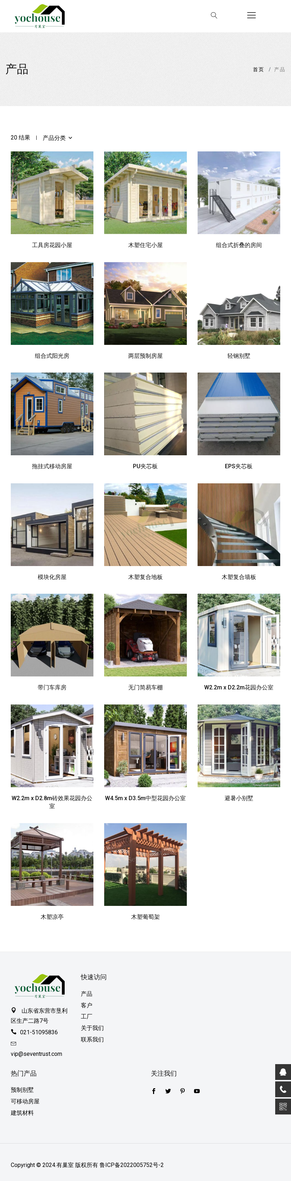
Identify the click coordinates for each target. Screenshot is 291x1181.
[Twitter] (154, 1092)
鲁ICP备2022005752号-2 (132, 1165)
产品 (86, 993)
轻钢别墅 (238, 355)
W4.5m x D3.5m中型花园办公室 (145, 798)
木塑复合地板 (145, 577)
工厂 (86, 1016)
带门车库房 (52, 687)
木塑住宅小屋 (145, 245)
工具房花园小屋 (52, 245)
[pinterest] (182, 1092)
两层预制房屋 (145, 355)
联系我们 (92, 1039)
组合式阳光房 (52, 355)
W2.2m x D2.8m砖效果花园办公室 (51, 802)
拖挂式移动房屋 (52, 466)
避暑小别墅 (239, 798)
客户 (86, 1005)
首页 (258, 69)
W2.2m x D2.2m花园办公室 (238, 687)
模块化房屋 (52, 577)
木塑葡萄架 (145, 916)
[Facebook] (168, 1092)
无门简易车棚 (145, 687)
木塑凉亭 (52, 916)
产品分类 (57, 138)
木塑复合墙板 (239, 577)
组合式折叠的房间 (239, 245)
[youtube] (197, 1092)
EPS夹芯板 (239, 466)
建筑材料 (22, 1112)
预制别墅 (22, 1089)
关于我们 (92, 1028)
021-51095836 (39, 1032)
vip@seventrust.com (36, 1053)
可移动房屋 (25, 1101)
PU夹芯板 (145, 466)
